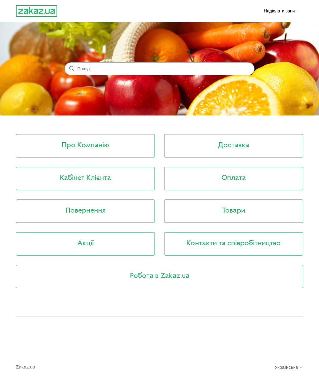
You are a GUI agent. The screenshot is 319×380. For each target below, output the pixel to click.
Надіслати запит (280, 10)
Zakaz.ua (25, 366)
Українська (289, 367)
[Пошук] (159, 69)
